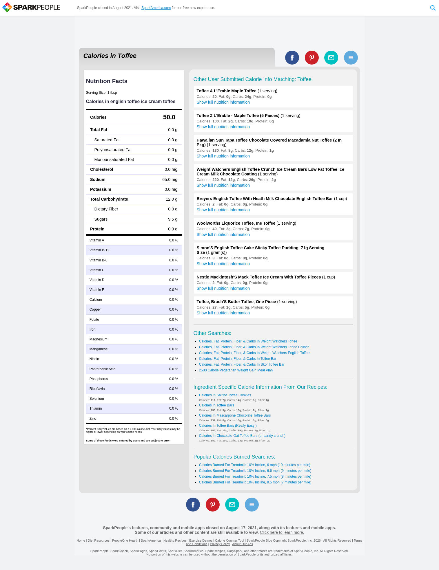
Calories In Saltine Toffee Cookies (225, 395)
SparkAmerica (151, 540)
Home (80, 540)
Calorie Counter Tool (229, 540)
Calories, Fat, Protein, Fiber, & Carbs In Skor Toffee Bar (242, 364)
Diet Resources (99, 540)
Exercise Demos (200, 540)
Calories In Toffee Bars (216, 405)
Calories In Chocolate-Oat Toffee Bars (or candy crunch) (242, 436)
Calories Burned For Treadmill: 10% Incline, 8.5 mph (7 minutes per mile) (255, 482)
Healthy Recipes (175, 540)
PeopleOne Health (125, 540)
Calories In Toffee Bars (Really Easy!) (228, 426)
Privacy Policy (219, 544)
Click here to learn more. (282, 532)
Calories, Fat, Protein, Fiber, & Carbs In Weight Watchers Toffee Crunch (254, 347)
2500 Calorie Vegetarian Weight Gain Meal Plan (236, 370)
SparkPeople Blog (259, 540)
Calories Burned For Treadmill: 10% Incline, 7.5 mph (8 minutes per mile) (255, 476)
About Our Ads (242, 544)
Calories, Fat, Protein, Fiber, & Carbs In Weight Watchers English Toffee (254, 353)
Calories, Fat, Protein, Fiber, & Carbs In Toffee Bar (237, 359)
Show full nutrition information (223, 102)
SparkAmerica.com (156, 8)
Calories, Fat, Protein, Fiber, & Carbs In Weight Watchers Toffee (248, 341)
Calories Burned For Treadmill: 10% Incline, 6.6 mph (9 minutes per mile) (255, 471)
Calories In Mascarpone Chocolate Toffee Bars (235, 415)
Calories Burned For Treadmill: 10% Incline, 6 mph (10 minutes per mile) (254, 465)
